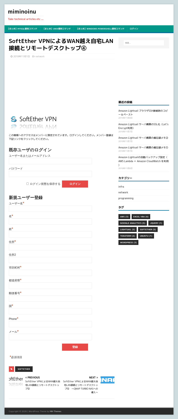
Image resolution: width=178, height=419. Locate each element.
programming (126, 198)
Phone (13, 318)
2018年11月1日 (21, 56)
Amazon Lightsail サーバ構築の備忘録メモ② (143, 137)
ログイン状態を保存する (45, 183)
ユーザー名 (16, 203)
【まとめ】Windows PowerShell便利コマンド (100, 28)
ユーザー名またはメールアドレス (30, 155)
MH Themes (55, 411)
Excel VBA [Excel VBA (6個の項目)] (140, 216)
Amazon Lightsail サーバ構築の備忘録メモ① (143, 147)
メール (14, 331)
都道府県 (15, 280)
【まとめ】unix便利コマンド (57, 28)
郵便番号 (15, 293)
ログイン (134, 28)
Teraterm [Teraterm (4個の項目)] (127, 235)
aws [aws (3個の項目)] (124, 216)
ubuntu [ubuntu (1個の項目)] (146, 235)
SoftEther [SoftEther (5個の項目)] (148, 229)
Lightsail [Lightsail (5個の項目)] (127, 229)
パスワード (16, 168)
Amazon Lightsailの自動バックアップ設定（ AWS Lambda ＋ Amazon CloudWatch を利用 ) (143, 161)
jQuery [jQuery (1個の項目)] (156, 223)
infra (121, 186)
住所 (12, 241)
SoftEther (24, 369)
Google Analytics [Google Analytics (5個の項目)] (132, 223)
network (40, 56)
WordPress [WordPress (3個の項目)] (128, 242)
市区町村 (15, 267)
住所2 (12, 254)
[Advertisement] (61, 87)
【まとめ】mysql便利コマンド (22, 28)
